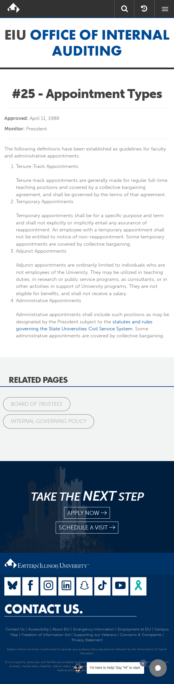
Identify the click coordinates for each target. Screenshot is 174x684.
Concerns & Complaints (141, 634)
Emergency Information (93, 629)
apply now (87, 513)
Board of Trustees (37, 404)
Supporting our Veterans (95, 634)
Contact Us (15, 629)
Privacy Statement (87, 640)
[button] (158, 668)
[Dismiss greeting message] (143, 663)
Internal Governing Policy (48, 421)
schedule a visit (87, 527)
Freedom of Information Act (45, 634)
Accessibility (38, 629)
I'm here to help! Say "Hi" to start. (115, 668)
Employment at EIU (134, 629)
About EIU (61, 629)
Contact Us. (43, 608)
